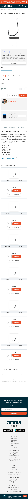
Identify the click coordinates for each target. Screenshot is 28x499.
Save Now (18, 2)
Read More (14, 63)
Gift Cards (14, 447)
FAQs (14, 482)
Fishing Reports (14, 452)
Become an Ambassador (14, 472)
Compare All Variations (6, 70)
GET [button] (25, 496)
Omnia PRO (14, 462)
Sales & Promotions (14, 443)
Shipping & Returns (14, 481)
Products (3, 9)
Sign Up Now (14, 413)
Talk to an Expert (14, 479)
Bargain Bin (14, 440)
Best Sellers (14, 438)
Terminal (9, 9)
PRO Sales (14, 442)
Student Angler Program (14, 474)
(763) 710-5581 (14, 489)
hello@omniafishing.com (14, 491)
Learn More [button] (22, 116)
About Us (14, 467)
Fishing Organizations (14, 459)
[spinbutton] (9, 190)
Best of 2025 (14, 445)
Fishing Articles (14, 454)
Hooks (14, 9)
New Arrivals (14, 436)
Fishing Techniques (14, 455)
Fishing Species (14, 457)
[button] (14, 131)
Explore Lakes (14, 461)
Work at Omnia (14, 471)
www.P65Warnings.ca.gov (8, 158)
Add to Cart (23, 95)
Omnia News (14, 469)
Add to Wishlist (13, 95)
